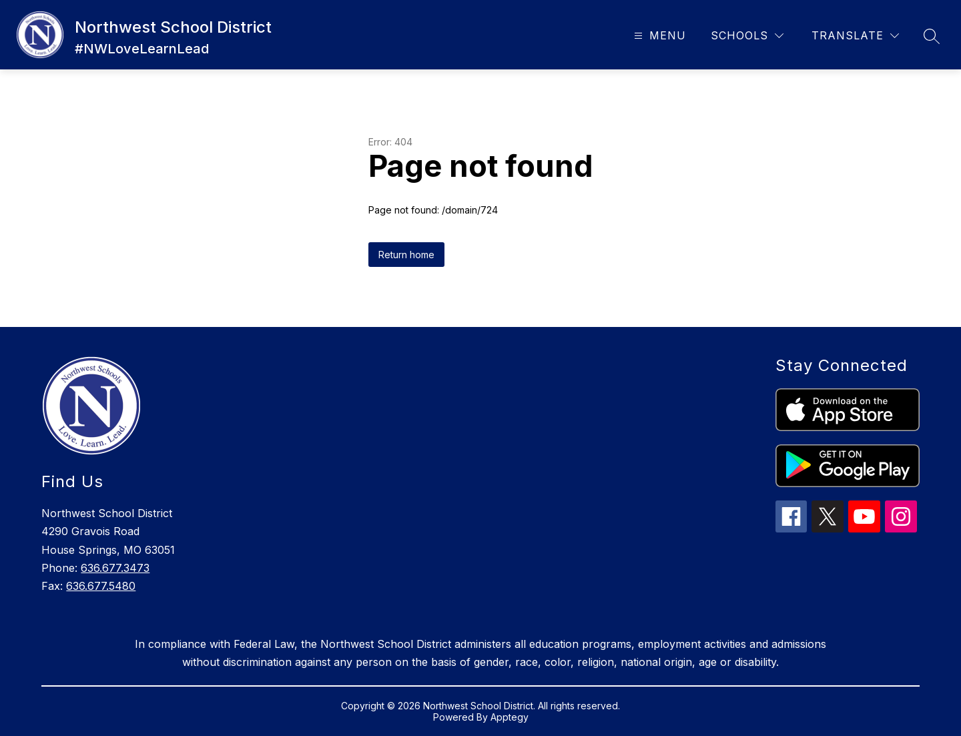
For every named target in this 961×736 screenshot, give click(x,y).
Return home (406, 254)
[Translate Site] (855, 35)
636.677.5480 (100, 586)
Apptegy (510, 717)
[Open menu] (658, 35)
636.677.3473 (115, 568)
